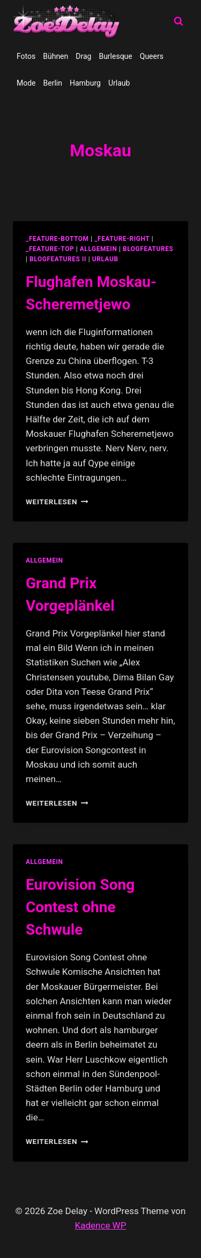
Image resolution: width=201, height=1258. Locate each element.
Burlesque (115, 56)
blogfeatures (148, 249)
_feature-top (50, 249)
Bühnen (55, 56)
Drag (83, 56)
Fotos (26, 56)
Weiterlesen (57, 501)
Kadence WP (100, 1225)
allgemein (98, 249)
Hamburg (85, 83)
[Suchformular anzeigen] (178, 21)
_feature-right (122, 238)
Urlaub (119, 83)
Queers (151, 56)
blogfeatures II (57, 259)
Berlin (52, 83)
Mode (26, 83)
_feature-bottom (57, 238)
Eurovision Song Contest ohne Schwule (80, 907)
